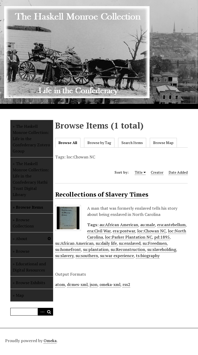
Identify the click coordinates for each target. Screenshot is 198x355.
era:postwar (124, 231)
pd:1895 (162, 237)
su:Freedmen (155, 243)
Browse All (68, 142)
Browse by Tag (99, 142)
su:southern (87, 255)
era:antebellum (171, 224)
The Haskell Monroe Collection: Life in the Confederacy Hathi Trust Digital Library (31, 179)
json (93, 284)
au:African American (119, 224)
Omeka (50, 340)
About (21, 238)
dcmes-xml (77, 284)
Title (139, 172)
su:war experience (117, 255)
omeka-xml (110, 284)
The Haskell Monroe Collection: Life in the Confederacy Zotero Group (31, 138)
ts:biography (148, 255)
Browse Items (29, 207)
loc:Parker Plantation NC (128, 237)
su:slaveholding (161, 249)
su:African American (74, 243)
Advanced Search (41, 312)
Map (20, 295)
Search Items (132, 142)
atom (60, 284)
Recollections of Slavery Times (101, 194)
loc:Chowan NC (151, 231)
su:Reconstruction (128, 249)
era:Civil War (99, 231)
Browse (22, 251)
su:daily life (106, 243)
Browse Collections (23, 223)
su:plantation (96, 249)
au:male (147, 224)
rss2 (126, 284)
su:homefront (68, 249)
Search (49, 312)
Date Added (178, 172)
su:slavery (64, 255)
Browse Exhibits (30, 282)
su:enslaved (130, 243)
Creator (157, 172)
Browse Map (163, 142)
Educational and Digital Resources (29, 267)
